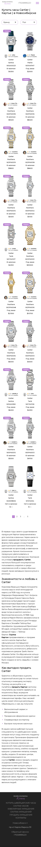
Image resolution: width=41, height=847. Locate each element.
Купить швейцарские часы (22, 803)
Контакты (21, 818)
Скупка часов (21, 806)
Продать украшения (21, 815)
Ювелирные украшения (22, 809)
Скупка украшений (21, 812)
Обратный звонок (19, 832)
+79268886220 (24, 3)
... (24, 517)
